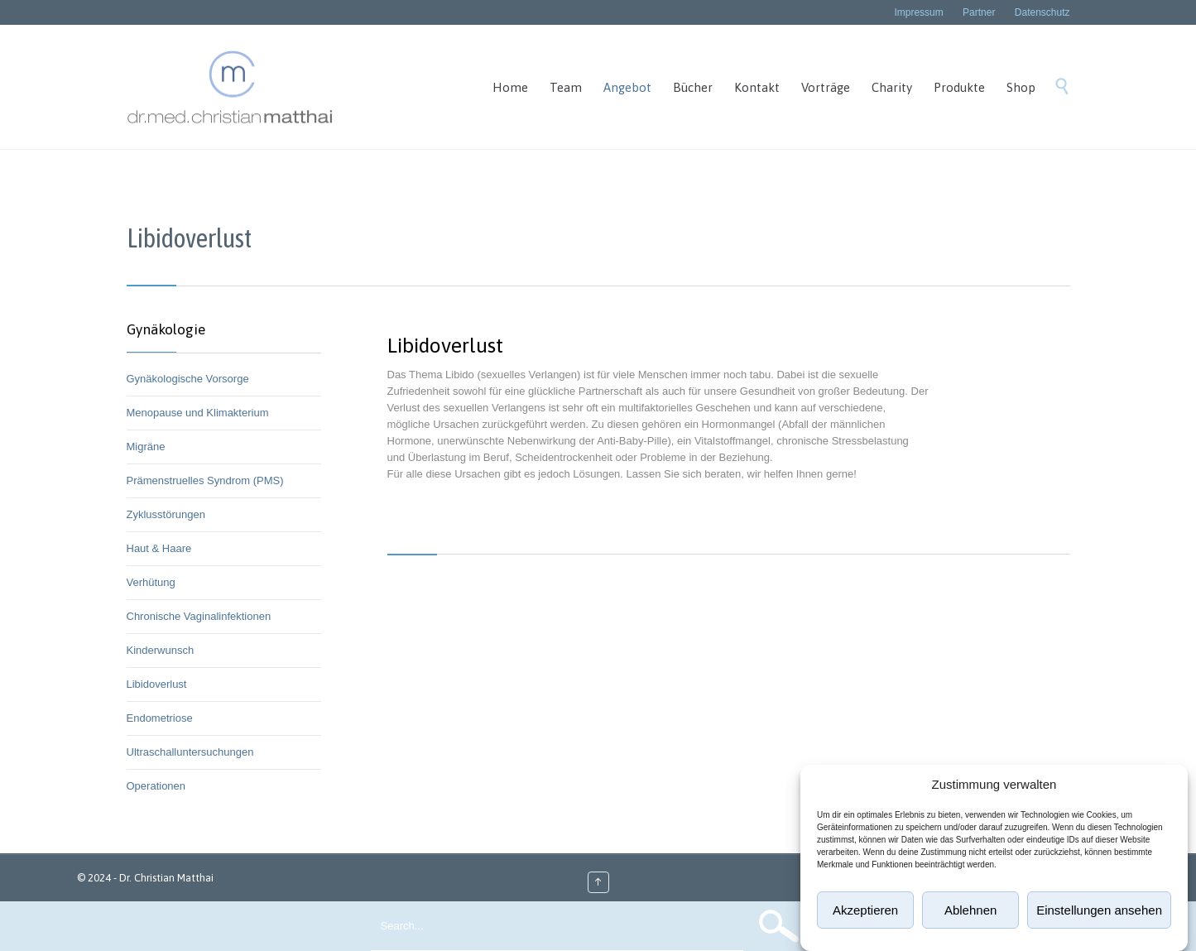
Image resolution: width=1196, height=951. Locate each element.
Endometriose (160, 718)
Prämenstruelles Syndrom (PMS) (205, 480)
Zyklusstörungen (166, 514)
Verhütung (151, 582)
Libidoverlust (157, 684)
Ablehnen (970, 910)
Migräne (146, 446)
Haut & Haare (159, 548)
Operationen (156, 786)
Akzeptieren (865, 910)
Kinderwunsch (161, 650)
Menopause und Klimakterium (198, 412)
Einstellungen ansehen (1099, 910)
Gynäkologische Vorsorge (188, 378)
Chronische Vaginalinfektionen (199, 616)
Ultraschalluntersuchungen (190, 752)
